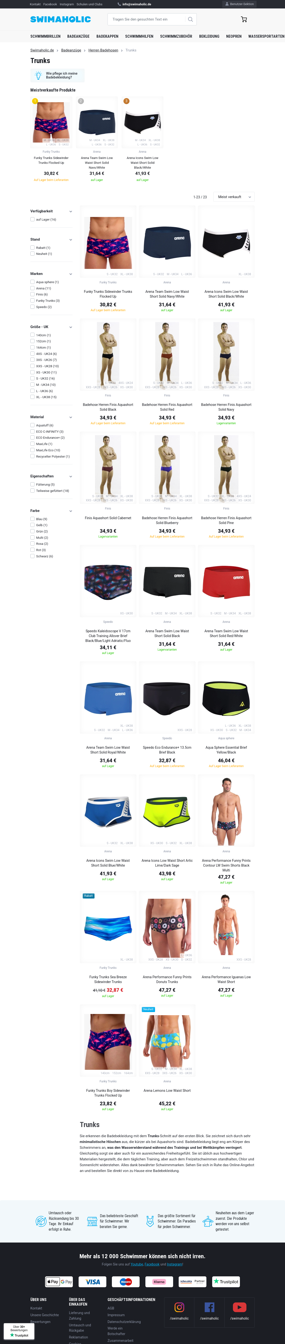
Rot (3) (41, 550)
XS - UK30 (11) (46, 372)
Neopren (234, 36)
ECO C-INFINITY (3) (49, 431)
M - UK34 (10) (46, 385)
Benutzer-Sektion (239, 4)
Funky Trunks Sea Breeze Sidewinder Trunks (108, 979)
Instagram (67, 4)
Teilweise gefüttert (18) (52, 491)
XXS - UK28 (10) (47, 366)
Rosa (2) (42, 544)
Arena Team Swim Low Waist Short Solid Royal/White (108, 750)
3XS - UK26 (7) (46, 360)
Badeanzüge (78, 36)
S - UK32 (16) (45, 378)
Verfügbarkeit (51, 211)
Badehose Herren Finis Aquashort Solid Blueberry (167, 520)
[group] (51, 140)
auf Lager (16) (46, 219)
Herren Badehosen (103, 50)
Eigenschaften (51, 476)
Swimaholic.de (42, 50)
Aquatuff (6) (44, 425)
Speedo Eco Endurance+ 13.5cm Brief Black (167, 750)
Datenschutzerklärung (124, 1322)
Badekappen (107, 36)
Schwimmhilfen (139, 36)
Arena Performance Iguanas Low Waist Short (226, 979)
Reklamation (78, 1337)
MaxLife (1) (44, 444)
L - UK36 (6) (44, 391)
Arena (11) (43, 288)
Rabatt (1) (43, 248)
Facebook (50, 4)
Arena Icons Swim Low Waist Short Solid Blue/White (108, 863)
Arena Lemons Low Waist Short (167, 1090)
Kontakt (35, 4)
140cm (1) (43, 335)
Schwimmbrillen (45, 36)
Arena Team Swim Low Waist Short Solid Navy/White (167, 294)
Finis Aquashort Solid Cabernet (108, 518)
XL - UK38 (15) (46, 397)
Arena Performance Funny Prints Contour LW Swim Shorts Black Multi (226, 865)
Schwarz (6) (44, 556)
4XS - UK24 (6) (46, 354)
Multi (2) (42, 537)
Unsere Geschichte (44, 1315)
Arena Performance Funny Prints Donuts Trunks (167, 979)
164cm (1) (43, 347)
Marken (51, 274)
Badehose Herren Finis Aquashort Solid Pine (226, 520)
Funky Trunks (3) (48, 300)
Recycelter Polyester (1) (53, 456)
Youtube (137, 1264)
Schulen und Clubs (89, 4)
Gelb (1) (42, 525)
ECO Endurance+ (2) (50, 437)
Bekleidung (209, 36)
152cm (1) (43, 341)
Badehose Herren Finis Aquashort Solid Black (108, 407)
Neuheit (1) (44, 254)
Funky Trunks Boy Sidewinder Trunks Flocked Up (108, 1093)
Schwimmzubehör (176, 36)
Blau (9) (41, 519)
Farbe (51, 511)
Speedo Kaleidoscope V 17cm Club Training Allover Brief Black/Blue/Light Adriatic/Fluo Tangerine (108, 636)
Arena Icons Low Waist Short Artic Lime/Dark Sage (167, 863)
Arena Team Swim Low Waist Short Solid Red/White (226, 633)
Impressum (116, 1315)
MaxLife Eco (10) (48, 450)
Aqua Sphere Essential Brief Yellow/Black (226, 750)
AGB (111, 1308)
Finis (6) (42, 294)
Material (51, 417)
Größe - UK (51, 327)
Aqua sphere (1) (47, 282)
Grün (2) (42, 531)
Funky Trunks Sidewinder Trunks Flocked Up (108, 294)
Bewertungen (40, 1322)
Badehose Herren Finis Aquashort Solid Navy (226, 407)
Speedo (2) (44, 307)
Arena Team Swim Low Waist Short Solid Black (167, 633)
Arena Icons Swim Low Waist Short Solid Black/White (226, 294)
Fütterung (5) (45, 484)
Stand (51, 239)
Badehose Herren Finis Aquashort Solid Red (167, 407)
